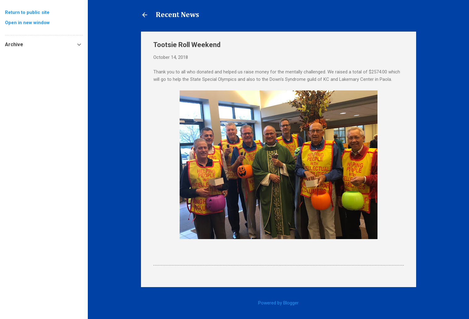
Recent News (177, 15)
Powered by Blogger (278, 303)
